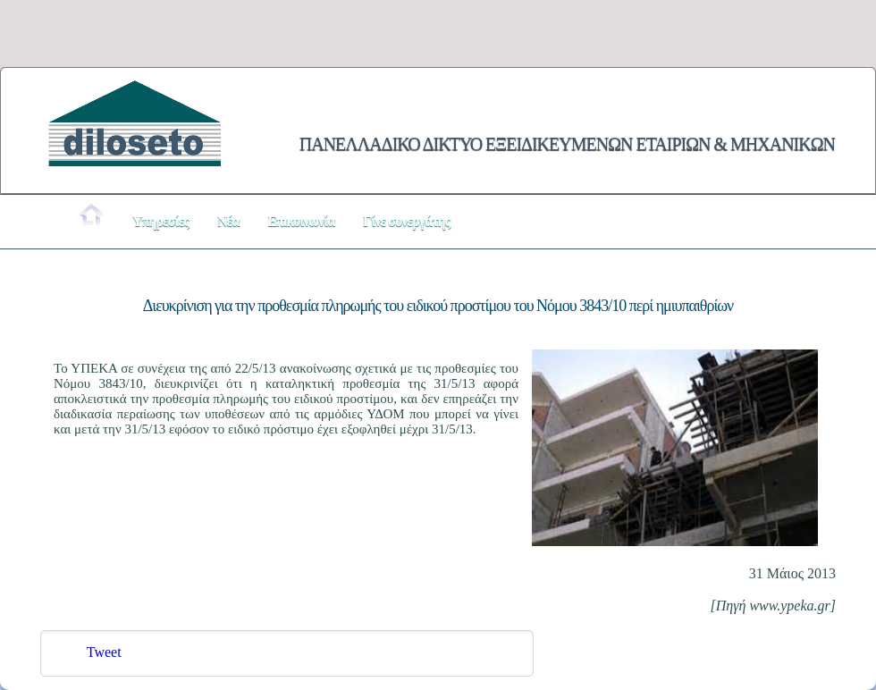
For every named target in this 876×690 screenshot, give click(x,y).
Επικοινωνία (300, 221)
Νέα (228, 221)
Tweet (104, 652)
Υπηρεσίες (160, 221)
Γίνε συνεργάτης (406, 221)
